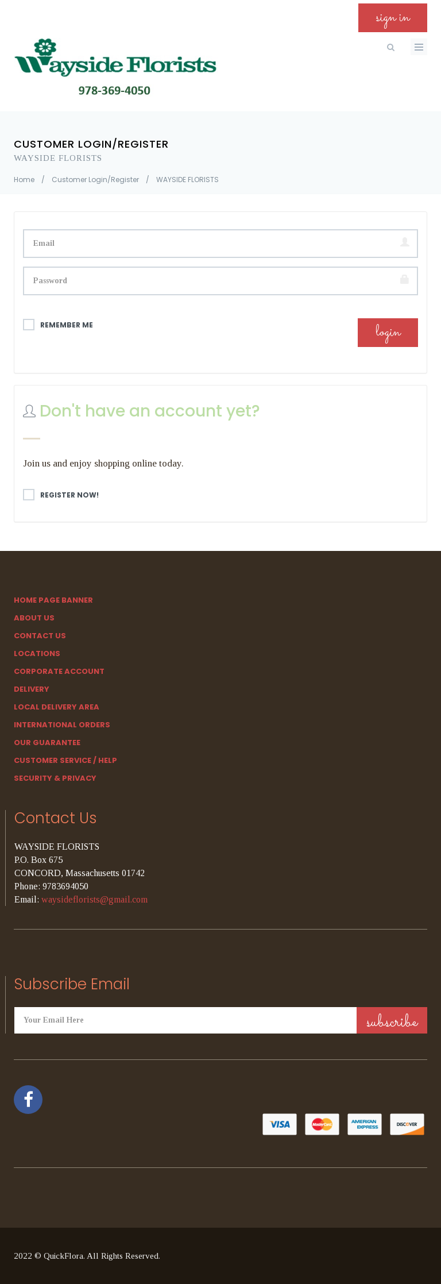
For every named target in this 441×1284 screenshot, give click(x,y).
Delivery (31, 689)
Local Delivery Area (56, 706)
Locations (37, 653)
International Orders (62, 724)
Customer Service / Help (65, 760)
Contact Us (40, 635)
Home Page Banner (53, 600)
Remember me (58, 325)
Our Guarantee (47, 742)
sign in (392, 17)
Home (24, 179)
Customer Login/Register (95, 179)
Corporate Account (59, 671)
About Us (34, 617)
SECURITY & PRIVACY (55, 778)
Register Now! (61, 495)
